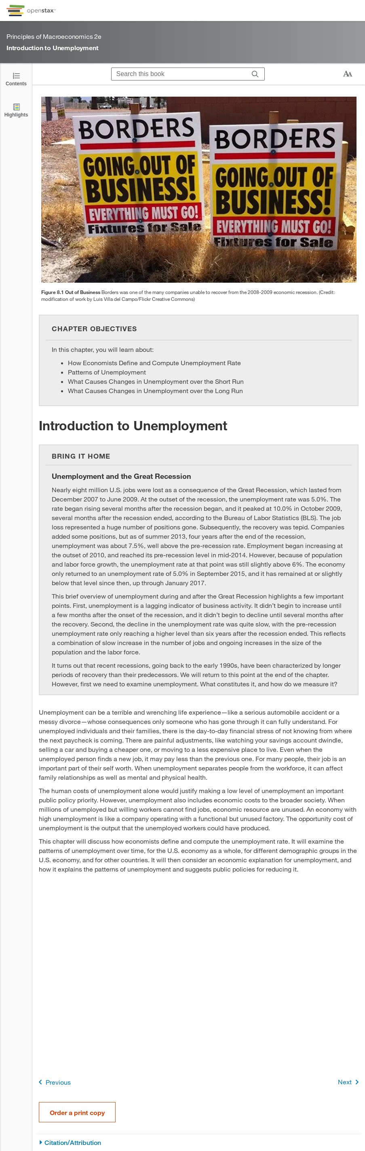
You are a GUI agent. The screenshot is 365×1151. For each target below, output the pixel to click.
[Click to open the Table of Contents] (16, 78)
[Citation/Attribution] (199, 1143)
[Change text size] (348, 74)
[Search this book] (179, 74)
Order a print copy (77, 1112)
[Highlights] (16, 109)
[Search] (255, 74)
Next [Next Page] (350, 1082)
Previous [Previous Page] (53, 1082)
